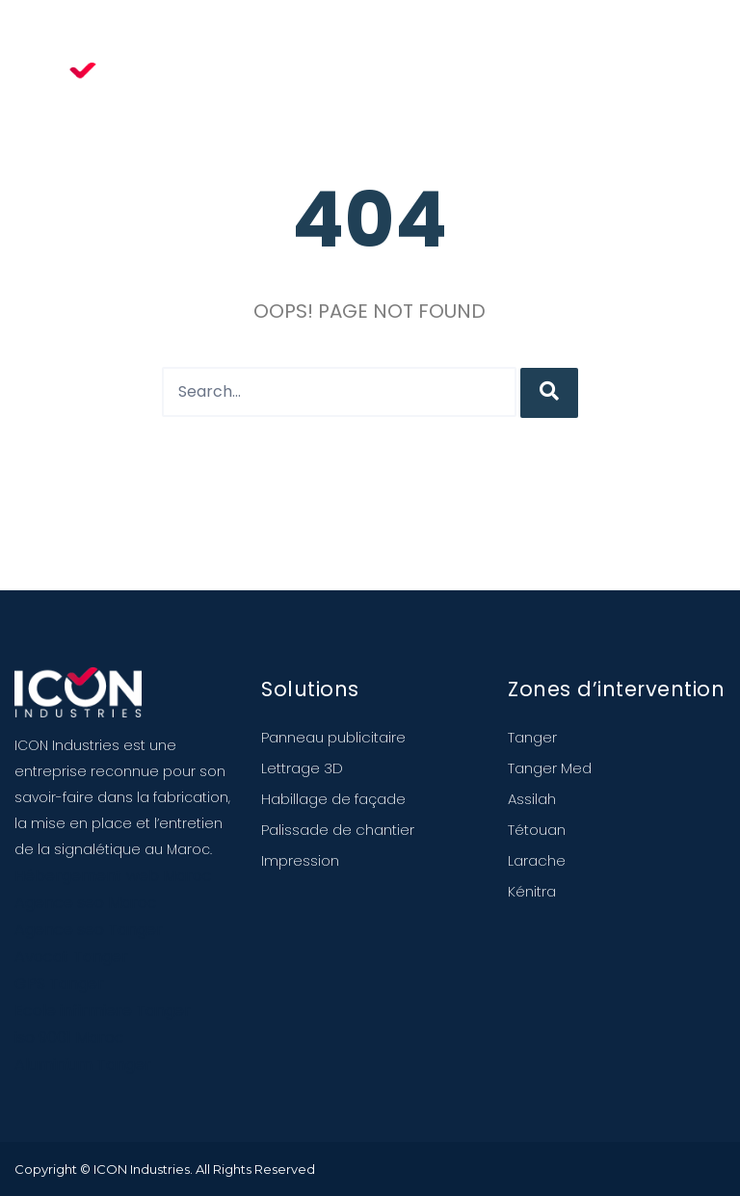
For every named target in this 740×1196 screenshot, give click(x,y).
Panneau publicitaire (333, 737)
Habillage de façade (333, 799)
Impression (300, 860)
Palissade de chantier (337, 829)
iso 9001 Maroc (69, 1038)
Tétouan (537, 829)
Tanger (532, 737)
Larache (537, 860)
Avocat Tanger (71, 957)
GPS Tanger (59, 984)
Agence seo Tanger (88, 930)
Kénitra (532, 891)
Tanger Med (550, 768)
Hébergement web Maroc (113, 876)
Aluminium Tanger (82, 1064)
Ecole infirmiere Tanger (102, 1011)
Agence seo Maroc (85, 903)
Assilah (532, 799)
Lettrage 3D (302, 768)
